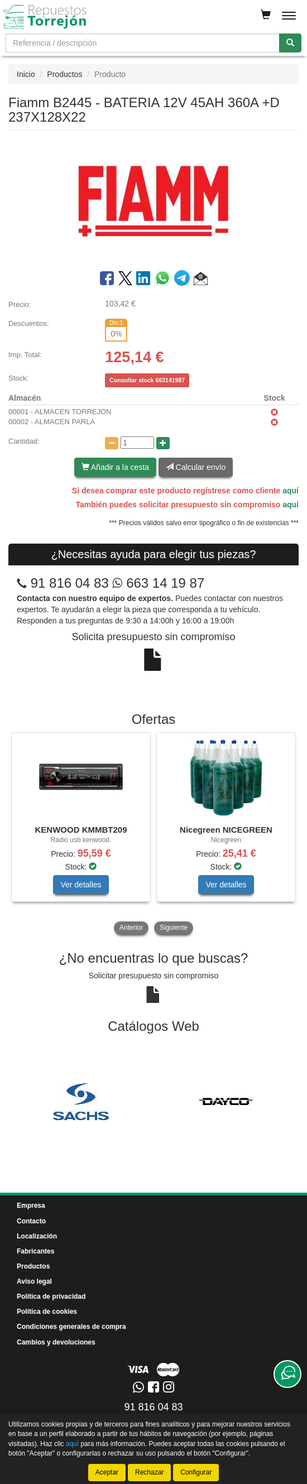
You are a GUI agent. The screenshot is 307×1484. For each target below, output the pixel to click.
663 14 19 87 (158, 582)
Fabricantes (35, 1251)
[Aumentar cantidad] (163, 443)
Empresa (31, 1205)
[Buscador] (143, 42)
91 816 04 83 (70, 582)
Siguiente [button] (174, 927)
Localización (37, 1236)
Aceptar (106, 1472)
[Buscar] (290, 42)
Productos (64, 74)
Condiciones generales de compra (71, 1327)
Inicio (26, 74)
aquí (290, 490)
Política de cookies (47, 1311)
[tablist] (153, 834)
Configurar (196, 1472)
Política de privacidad (51, 1296)
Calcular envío (196, 467)
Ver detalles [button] (80, 884)
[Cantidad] (137, 442)
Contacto (31, 1221)
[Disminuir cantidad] (111, 443)
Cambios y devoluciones (56, 1342)
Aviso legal (34, 1281)
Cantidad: (24, 441)
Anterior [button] (131, 927)
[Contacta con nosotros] (287, 1374)
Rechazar (149, 1472)
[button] (201, 280)
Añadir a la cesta (115, 467)
